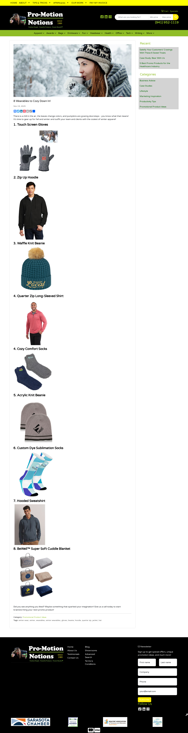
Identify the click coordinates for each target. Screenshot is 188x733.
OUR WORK (77, 3)
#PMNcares (59, 3)
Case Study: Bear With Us (152, 58)
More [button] (149, 33)
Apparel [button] (38, 33)
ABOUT (23, 3)
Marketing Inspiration (150, 96)
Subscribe (144, 699)
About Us (72, 650)
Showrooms (91, 650)
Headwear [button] (95, 33)
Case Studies (146, 86)
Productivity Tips (148, 101)
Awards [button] (50, 33)
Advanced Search (90, 656)
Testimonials (73, 654)
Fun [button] (84, 33)
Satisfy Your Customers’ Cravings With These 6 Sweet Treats (156, 51)
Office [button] (119, 33)
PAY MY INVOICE (98, 3)
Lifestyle (144, 91)
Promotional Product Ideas (34, 617)
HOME (13, 3)
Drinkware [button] (72, 33)
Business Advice (147, 80)
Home (70, 647)
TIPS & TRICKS (40, 3)
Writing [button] (138, 33)
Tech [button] (128, 33)
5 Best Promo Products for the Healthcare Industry (155, 65)
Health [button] (108, 33)
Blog (87, 647)
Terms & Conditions (90, 662)
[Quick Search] (132, 17)
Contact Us (72, 658)
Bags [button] (60, 33)
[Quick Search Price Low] (154, 17)
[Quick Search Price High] (167, 17)
